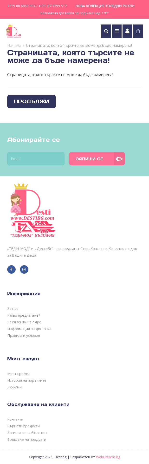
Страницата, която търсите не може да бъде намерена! (79, 45)
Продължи (31, 101)
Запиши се (89, 159)
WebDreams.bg (108, 457)
